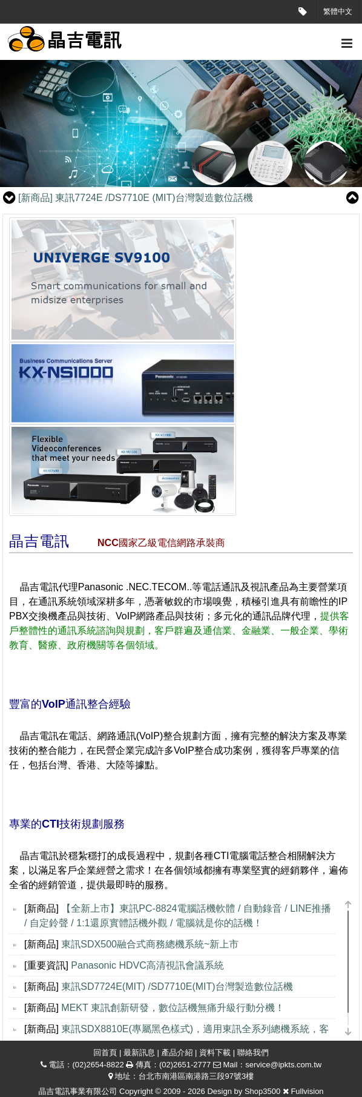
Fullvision (307, 1091)
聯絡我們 (253, 1052)
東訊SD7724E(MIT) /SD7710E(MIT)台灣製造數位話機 (176, 986)
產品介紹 (177, 1052)
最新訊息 (139, 1052)
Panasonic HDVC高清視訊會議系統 (147, 965)
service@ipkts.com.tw (283, 1064)
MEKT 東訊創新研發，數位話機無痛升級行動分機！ (173, 1008)
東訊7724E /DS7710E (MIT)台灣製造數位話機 (135, 198)
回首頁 (105, 1052)
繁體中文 (337, 11)
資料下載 (215, 1052)
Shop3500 (262, 1091)
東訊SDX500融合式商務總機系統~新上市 (150, 944)
